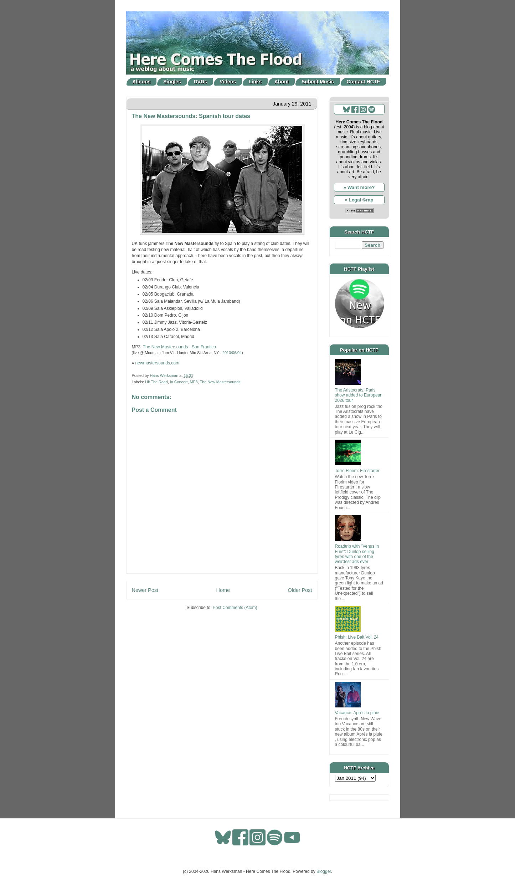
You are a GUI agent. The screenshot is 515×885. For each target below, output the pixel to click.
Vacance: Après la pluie (357, 712)
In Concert (179, 382)
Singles (172, 82)
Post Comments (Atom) (235, 607)
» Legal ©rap (359, 200)
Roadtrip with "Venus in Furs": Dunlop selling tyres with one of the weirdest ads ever (357, 554)
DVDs (200, 82)
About (281, 82)
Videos (228, 82)
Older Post (300, 590)
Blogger (323, 871)
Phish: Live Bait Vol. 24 (357, 637)
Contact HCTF (363, 82)
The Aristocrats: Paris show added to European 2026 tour (358, 395)
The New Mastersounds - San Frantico (179, 346)
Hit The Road (156, 382)
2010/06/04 (232, 353)
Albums (141, 82)
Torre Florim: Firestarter (357, 470)
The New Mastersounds (220, 382)
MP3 (194, 382)
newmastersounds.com (157, 362)
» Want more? (359, 187)
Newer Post (145, 590)
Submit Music (318, 82)
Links (255, 82)
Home (223, 590)
